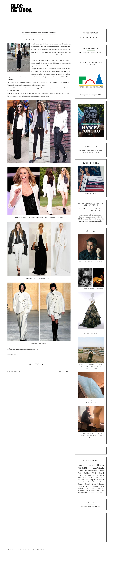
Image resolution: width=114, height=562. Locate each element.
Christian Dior (83, 486)
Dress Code (83, 470)
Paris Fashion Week (87, 473)
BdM (89, 20)
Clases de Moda (23, 549)
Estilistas (94, 486)
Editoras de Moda (96, 475)
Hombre (37, 20)
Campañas (92, 480)
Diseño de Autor (98, 471)
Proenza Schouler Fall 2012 (39, 343)
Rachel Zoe (18, 93)
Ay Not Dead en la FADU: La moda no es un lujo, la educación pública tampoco (91, 366)
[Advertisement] (91, 527)
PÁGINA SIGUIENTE (64, 371)
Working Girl (83, 477)
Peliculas (101, 484)
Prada (102, 486)
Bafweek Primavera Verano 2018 (93, 492)
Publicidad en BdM (37, 549)
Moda (12, 20)
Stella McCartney (92, 482)
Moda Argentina (94, 477)
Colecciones (82, 475)
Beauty (91, 465)
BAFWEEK (98, 467)
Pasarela (46, 20)
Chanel (101, 473)
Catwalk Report (90, 484)
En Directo (80, 20)
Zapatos (55, 20)
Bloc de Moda (9, 549)
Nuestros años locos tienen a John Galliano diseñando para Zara (91, 435)
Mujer (19, 20)
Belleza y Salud (67, 20)
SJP (90, 471)
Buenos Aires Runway (86, 488)
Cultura (28, 20)
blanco (47, 44)
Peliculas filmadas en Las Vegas (91, 288)
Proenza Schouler (12, 96)
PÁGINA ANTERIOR (13, 371)
